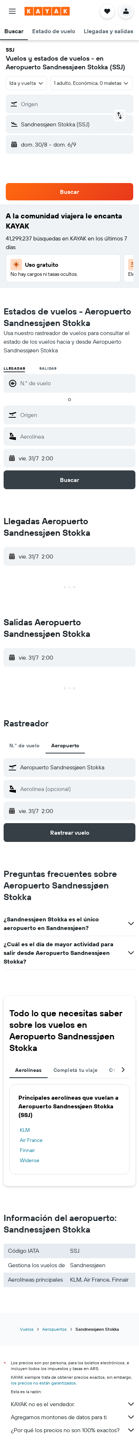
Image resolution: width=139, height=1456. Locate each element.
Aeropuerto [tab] (65, 745)
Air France (31, 1140)
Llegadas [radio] (14, 368)
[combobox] (26, 83)
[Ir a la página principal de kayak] (47, 11)
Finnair (27, 1150)
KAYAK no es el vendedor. (73, 1404)
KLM (25, 1130)
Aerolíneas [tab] (28, 1070)
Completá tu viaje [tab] (75, 1070)
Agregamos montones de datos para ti (73, 1417)
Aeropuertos (54, 1329)
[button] (12, 11)
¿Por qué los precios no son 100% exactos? (73, 1430)
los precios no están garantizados (43, 1383)
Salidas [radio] (48, 368)
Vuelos (27, 1329)
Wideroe (29, 1160)
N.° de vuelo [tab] (24, 745)
